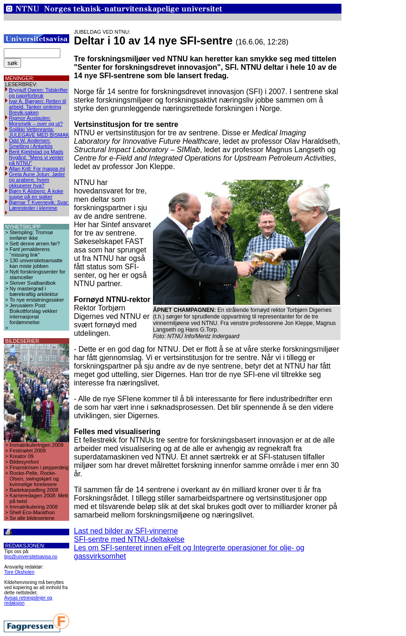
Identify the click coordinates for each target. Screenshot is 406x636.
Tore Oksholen (19, 572)
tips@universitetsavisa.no (31, 556)
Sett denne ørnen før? (35, 243)
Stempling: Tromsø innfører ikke (31, 235)
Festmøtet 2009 (28, 450)
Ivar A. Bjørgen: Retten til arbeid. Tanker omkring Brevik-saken (37, 106)
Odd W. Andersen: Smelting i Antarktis (31, 143)
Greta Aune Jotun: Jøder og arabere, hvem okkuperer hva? (37, 179)
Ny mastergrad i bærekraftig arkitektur (34, 291)
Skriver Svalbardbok (33, 283)
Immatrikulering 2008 (34, 507)
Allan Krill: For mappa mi (37, 168)
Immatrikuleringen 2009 (37, 445)
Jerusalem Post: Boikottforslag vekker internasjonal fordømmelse (34, 314)
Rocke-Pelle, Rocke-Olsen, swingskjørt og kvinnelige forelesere (34, 478)
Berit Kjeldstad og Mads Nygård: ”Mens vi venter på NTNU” (36, 157)
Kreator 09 (22, 456)
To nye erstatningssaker (37, 300)
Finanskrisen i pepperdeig (39, 467)
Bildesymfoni (24, 462)
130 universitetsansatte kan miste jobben (36, 263)
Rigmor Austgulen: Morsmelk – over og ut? (36, 120)
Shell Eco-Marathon (32, 512)
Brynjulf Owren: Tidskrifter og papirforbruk (38, 92)
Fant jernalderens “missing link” (30, 252)
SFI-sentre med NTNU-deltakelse (129, 539)
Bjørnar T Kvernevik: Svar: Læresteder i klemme (39, 205)
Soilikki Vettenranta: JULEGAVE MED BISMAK (39, 132)
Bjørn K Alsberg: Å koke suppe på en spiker (36, 194)
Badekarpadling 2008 (34, 490)
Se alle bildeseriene (32, 518)
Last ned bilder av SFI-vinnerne (126, 531)
